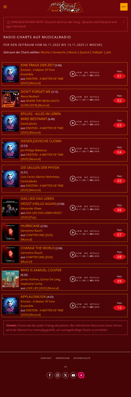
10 (119, 307)
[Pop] (32, 217)
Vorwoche (59, 52)
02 (119, 100)
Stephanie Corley (31, 284)
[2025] (24, 83)
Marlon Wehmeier (47, 177)
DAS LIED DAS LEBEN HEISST (44, 213)
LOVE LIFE (32, 288)
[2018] (33, 105)
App (124, 6)
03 (119, 125)
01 (119, 76)
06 (119, 210)
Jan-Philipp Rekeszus (34, 150)
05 (119, 180)
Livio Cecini (28, 177)
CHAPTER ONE (35, 235)
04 (119, 152)
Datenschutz (82, 358)
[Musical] (35, 83)
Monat (72, 52)
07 (119, 234)
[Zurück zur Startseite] (65, 7)
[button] (5, 7)
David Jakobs (29, 124)
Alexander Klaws (31, 208)
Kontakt (46, 358)
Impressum (63, 358)
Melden (93, 75)
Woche (45, 52)
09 (119, 281)
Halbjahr (97, 52)
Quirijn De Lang (50, 279)
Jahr (108, 52)
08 (119, 256)
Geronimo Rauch (31, 230)
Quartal (84, 52)
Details (93, 72)
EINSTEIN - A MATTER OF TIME (44, 79)
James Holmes (30, 279)
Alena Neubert (30, 96)
